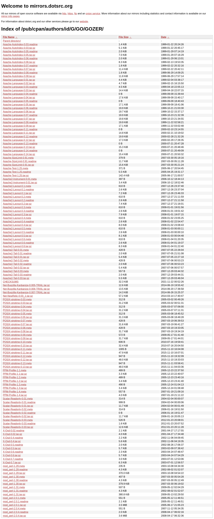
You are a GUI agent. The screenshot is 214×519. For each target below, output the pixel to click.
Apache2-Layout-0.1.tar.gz (17, 193)
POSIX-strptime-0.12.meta (17, 356)
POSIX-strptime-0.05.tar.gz (17, 317)
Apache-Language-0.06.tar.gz (19, 111)
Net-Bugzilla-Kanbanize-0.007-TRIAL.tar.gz (26, 292)
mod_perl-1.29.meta (14, 466)
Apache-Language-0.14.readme (20, 150)
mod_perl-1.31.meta (14, 487)
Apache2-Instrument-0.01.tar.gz (20, 182)
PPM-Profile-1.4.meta (14, 391)
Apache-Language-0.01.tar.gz (19, 80)
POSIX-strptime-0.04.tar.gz (17, 310)
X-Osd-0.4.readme (13, 437)
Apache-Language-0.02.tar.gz (19, 83)
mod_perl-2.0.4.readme (15, 512)
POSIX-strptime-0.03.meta (17, 299)
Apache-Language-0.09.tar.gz (19, 126)
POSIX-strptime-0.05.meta (17, 313)
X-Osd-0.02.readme (13, 430)
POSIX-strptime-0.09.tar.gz (17, 338)
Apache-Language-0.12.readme (20, 136)
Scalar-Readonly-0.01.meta (18, 398)
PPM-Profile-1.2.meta (14, 377)
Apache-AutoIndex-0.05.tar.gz (19, 55)
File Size (124, 37)
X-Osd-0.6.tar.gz (12, 455)
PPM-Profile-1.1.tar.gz (15, 374)
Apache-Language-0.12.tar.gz (19, 140)
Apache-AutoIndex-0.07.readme (20, 65)
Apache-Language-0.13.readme (20, 143)
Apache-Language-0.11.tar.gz (19, 133)
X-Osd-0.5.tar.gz (12, 448)
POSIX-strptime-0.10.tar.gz (17, 345)
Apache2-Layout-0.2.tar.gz (17, 203)
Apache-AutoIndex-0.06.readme (20, 58)
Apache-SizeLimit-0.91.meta (18, 157)
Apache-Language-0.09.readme (20, 122)
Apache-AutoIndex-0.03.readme (20, 44)
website (84, 21)
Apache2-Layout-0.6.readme (18, 242)
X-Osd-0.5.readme (13, 445)
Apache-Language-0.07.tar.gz (19, 119)
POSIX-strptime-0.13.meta (17, 363)
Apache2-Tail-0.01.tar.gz (16, 257)
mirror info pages (10, 16)
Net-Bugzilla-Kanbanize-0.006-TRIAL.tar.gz (26, 289)
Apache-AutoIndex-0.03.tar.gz (19, 48)
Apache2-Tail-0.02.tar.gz (16, 267)
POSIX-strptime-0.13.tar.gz (17, 367)
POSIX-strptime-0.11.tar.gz (17, 352)
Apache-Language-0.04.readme (20, 94)
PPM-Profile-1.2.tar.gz (15, 381)
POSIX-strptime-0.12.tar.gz (17, 359)
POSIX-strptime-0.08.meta (17, 328)
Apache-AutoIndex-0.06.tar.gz (19, 62)
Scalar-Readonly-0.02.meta (18, 409)
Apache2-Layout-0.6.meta (17, 239)
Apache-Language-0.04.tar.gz (19, 97)
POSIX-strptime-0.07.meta (17, 320)
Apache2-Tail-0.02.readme (17, 264)
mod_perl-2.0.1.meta (14, 498)
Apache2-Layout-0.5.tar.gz (17, 235)
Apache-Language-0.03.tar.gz (19, 90)
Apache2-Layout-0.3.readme (18, 211)
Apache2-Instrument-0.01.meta (20, 179)
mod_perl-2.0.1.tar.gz (14, 505)
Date (163, 37)
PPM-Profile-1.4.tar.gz (15, 395)
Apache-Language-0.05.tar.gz (19, 104)
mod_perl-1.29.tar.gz (14, 473)
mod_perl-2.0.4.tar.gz (14, 515)
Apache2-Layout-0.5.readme (18, 232)
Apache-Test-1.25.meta (15, 168)
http (64, 13)
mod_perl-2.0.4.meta (14, 508)
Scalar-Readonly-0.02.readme (19, 413)
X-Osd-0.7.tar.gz (12, 462)
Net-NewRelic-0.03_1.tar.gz (18, 296)
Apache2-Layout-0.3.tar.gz (17, 214)
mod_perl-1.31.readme (15, 491)
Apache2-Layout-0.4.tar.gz (17, 225)
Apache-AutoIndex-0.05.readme (20, 51)
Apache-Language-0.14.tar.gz (19, 154)
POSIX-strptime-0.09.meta (17, 335)
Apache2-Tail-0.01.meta (16, 250)
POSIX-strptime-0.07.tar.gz (17, 324)
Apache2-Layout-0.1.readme (18, 189)
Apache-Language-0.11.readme (20, 129)
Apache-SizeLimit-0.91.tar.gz (18, 165)
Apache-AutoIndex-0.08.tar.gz (19, 76)
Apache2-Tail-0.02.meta (16, 260)
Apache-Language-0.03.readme (20, 87)
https (70, 13)
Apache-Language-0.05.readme (20, 101)
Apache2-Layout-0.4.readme (18, 221)
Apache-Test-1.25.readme (17, 172)
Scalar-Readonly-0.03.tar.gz (18, 427)
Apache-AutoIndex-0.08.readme (20, 72)
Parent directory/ (12, 41)
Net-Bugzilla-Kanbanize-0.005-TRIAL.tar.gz (26, 285)
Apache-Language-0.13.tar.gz (19, 147)
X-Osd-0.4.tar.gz (12, 441)
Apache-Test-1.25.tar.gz (16, 175)
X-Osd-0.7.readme (13, 459)
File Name (9, 37)
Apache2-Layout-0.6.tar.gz (17, 246)
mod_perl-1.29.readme (15, 469)
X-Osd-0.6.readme (13, 452)
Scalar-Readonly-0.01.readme (19, 402)
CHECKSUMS (10, 281)
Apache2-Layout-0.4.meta (17, 218)
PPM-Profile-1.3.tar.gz (15, 388)
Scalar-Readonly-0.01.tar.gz (18, 406)
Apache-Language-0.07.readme (20, 115)
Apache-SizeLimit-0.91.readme (19, 161)
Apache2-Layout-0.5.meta (17, 228)
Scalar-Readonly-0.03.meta (18, 420)
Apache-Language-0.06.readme (20, 108)
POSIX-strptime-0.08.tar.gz (17, 331)
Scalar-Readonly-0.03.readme (19, 423)
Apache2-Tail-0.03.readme (17, 274)
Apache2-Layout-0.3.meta (17, 207)
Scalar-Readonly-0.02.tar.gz (18, 416)
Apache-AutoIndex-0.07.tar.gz (19, 69)
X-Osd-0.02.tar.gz (12, 434)
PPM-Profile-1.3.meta (14, 384)
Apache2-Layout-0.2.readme (18, 200)
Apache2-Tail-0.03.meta (16, 271)
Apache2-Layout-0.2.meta (17, 196)
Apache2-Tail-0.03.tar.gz (16, 278)
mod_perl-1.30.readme (15, 480)
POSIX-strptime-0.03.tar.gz (17, 303)
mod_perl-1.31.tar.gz (14, 494)
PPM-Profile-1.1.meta (14, 370)
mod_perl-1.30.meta (14, 476)
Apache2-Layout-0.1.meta (17, 186)
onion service (93, 13)
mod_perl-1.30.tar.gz (14, 483)
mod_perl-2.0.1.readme (15, 501)
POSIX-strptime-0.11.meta (17, 349)
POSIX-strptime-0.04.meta (17, 306)
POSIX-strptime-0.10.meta (17, 342)
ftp (75, 13)
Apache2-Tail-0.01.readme (17, 253)
